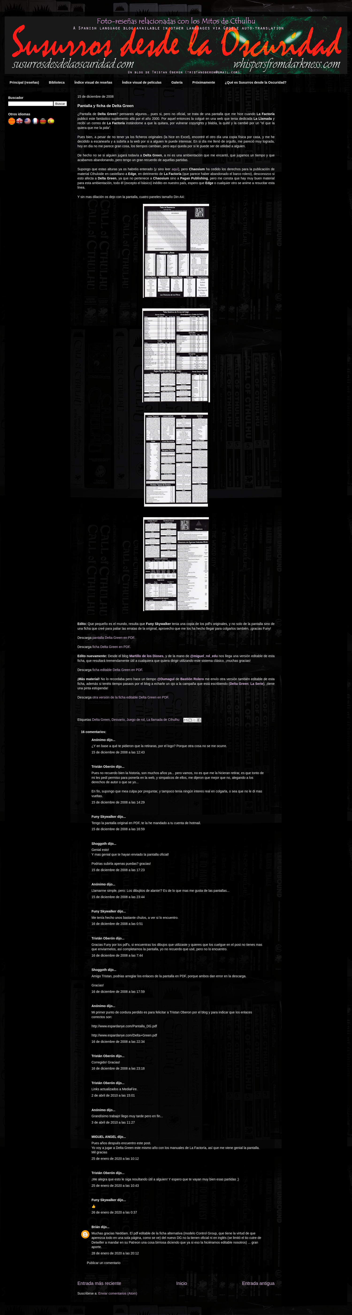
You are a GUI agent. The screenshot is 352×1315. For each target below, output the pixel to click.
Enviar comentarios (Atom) (117, 1293)
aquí (175, 169)
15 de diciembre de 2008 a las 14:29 (118, 802)
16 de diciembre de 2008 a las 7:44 (117, 955)
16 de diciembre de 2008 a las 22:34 (118, 1041)
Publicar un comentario (103, 1263)
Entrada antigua (258, 1283)
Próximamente (203, 82)
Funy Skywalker (104, 816)
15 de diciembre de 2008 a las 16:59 (118, 829)
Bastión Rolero (192, 679)
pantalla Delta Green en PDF (113, 638)
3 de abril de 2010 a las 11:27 (113, 1122)
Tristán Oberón (103, 766)
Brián (96, 1227)
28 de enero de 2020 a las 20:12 (115, 1253)
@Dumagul (166, 679)
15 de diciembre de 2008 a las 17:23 (118, 870)
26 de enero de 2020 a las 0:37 (114, 1212)
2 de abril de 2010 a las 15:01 (113, 1095)
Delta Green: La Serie (246, 684)
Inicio (181, 1283)
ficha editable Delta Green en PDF (117, 670)
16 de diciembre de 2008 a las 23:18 (118, 1068)
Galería (176, 82)
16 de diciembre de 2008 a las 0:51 (117, 924)
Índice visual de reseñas (93, 82)
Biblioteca (57, 82)
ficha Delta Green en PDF (111, 647)
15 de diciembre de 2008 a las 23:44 (118, 897)
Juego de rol (135, 720)
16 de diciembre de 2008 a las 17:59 (118, 991)
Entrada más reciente (99, 1283)
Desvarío (118, 720)
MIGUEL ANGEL (104, 1137)
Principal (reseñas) (24, 82)
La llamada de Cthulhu (162, 720)
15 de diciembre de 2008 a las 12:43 (118, 752)
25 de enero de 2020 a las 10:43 (115, 1185)
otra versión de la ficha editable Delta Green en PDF (130, 697)
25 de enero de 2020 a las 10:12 (115, 1158)
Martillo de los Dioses (146, 656)
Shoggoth (99, 844)
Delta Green (101, 720)
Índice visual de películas (141, 82)
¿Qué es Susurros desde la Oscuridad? (255, 82)
